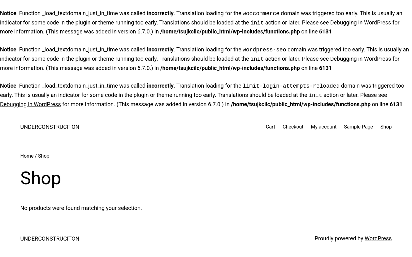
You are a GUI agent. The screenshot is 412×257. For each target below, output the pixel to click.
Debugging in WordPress (360, 23)
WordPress (378, 238)
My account (323, 127)
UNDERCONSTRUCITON (50, 127)
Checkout (293, 127)
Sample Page (358, 127)
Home (27, 156)
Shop (386, 127)
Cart (270, 127)
